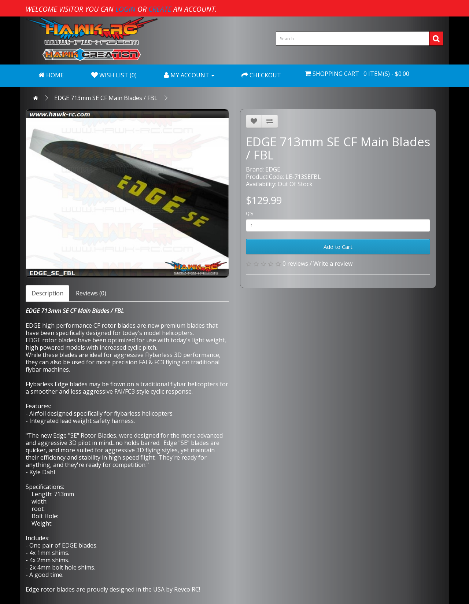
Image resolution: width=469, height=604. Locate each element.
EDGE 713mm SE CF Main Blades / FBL (106, 98)
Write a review (332, 263)
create (159, 9)
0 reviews (295, 263)
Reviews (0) (91, 293)
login (125, 9)
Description (47, 293)
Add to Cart (338, 246)
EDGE (272, 169)
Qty (249, 213)
